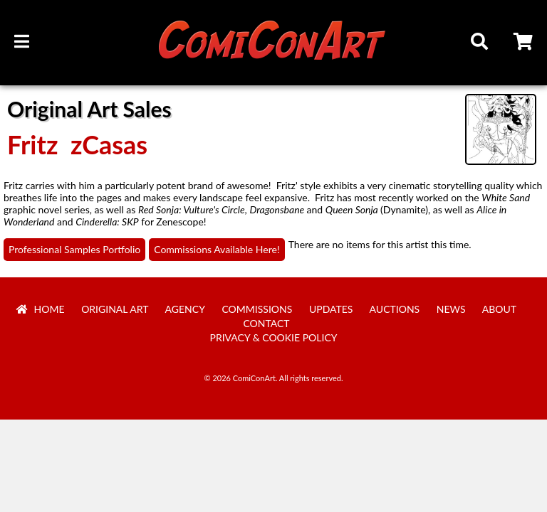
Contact (266, 323)
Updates (331, 309)
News (451, 309)
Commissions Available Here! (216, 249)
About (499, 309)
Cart (524, 43)
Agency (185, 309)
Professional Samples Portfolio (74, 249)
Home (40, 309)
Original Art (114, 309)
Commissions (257, 309)
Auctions (395, 309)
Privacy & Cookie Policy (274, 337)
